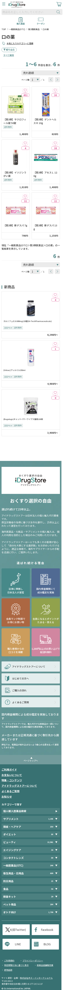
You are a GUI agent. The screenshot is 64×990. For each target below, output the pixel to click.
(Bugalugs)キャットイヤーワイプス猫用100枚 (23, 419)
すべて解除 (8, 55)
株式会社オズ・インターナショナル (36, 977)
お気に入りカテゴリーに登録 (20, 43)
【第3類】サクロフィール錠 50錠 (14, 121)
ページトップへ (31, 760)
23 (52, 881)
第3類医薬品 (34, 29)
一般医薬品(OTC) (17, 29)
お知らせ (7, 796)
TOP (4, 29)
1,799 (50, 912)
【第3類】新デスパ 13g (45, 227)
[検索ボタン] (59, 12)
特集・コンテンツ (12, 780)
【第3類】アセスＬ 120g (45, 174)
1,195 (50, 819)
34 (52, 850)
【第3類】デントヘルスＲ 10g (44, 121)
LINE (18, 944)
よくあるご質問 (10, 791)
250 (51, 826)
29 (52, 896)
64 (52, 857)
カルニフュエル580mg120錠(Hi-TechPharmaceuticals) (27, 321)
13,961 (50, 842)
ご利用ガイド (9, 769)
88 (52, 834)
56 (52, 889)
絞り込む (10, 49)
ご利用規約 (9, 960)
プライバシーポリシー (33, 960)
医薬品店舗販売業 (45, 965)
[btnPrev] (50, 79)
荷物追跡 (8, 969)
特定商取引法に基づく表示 (16, 965)
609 (51, 873)
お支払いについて (12, 775)
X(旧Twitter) (18, 930)
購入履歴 (21, 22)
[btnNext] (57, 79)
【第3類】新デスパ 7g (15, 225)
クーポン (41, 22)
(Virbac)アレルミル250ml (14, 370)
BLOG (47, 944)
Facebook (47, 930)
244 (51, 865)
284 (51, 904)
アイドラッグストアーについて (19, 785)
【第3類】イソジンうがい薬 (14, 174)
